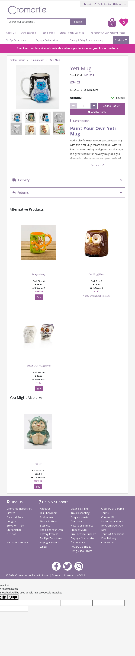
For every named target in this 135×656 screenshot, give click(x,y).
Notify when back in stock (96, 295)
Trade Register (102, 4)
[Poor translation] (12, 597)
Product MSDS (79, 529)
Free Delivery (108, 538)
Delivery (21, 180)
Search (78, 21)
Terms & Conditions (112, 534)
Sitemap (57, 575)
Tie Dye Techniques (16, 40)
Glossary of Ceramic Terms (112, 511)
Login (88, 4)
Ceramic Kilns (109, 517)
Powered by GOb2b (75, 575)
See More (97, 165)
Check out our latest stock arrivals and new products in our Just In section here (67, 48)
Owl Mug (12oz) (96, 274)
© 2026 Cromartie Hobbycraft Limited (28, 575)
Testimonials (48, 32)
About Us (11, 32)
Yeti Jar (37, 463)
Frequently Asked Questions (80, 519)
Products (121, 40)
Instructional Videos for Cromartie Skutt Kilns (112, 525)
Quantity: (76, 97)
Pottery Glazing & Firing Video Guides (81, 549)
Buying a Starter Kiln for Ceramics (82, 540)
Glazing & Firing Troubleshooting (86, 40)
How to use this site (82, 525)
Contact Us (119, 4)
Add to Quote (99, 112)
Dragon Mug (38, 274)
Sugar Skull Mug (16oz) (38, 365)
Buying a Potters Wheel (47, 40)
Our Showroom (28, 32)
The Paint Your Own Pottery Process (107, 32)
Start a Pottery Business (72, 32)
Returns (20, 192)
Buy (38, 297)
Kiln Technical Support (83, 534)
